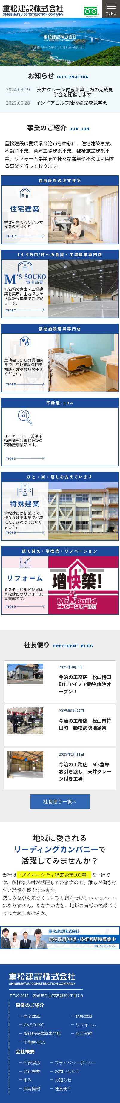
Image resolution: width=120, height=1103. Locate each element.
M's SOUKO (33, 1024)
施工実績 (84, 1033)
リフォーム (86, 1024)
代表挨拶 (31, 1062)
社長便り (63, 1088)
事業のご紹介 (30, 1005)
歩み (27, 1080)
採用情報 (31, 1088)
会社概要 (25, 1051)
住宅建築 (31, 1016)
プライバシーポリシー (75, 1062)
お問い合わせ (67, 1071)
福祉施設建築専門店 (42, 1033)
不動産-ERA (34, 1042)
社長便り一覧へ (60, 801)
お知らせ (63, 1080)
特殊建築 (84, 1016)
